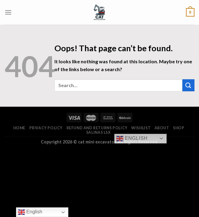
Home (19, 128)
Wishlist (141, 128)
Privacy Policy (46, 128)
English (132, 138)
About (162, 128)
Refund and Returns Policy (97, 128)
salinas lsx (98, 132)
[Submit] (188, 85)
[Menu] (8, 12)
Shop (178, 128)
